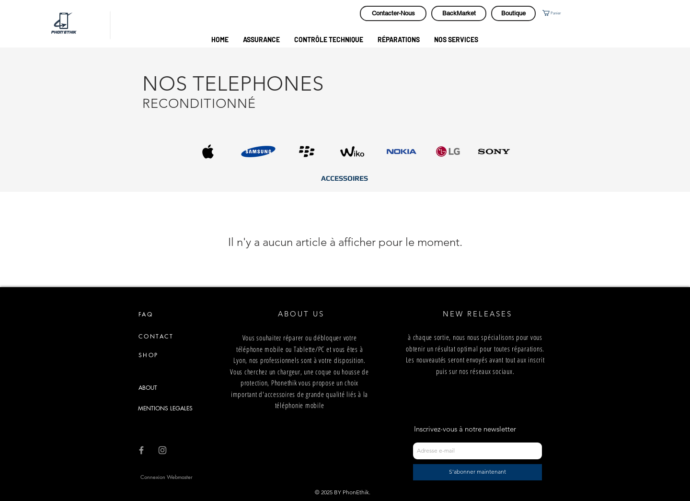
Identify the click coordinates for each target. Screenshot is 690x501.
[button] (560, 13)
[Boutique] (513, 13)
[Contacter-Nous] (393, 13)
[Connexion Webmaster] (166, 477)
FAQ (145, 314)
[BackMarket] (458, 13)
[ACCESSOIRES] (344, 178)
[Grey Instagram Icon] (162, 450)
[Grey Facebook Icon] (141, 450)
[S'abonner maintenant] (477, 472)
